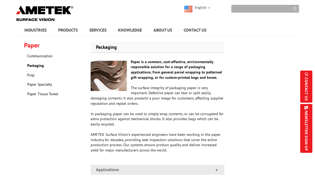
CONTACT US (195, 30)
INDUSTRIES (35, 30)
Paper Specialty (39, 84)
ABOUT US (163, 30)
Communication (40, 56)
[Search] (265, 9)
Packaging (35, 65)
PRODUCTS (68, 30)
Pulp (31, 75)
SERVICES (97, 30)
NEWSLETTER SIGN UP (306, 131)
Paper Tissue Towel (42, 94)
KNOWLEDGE (130, 30)
